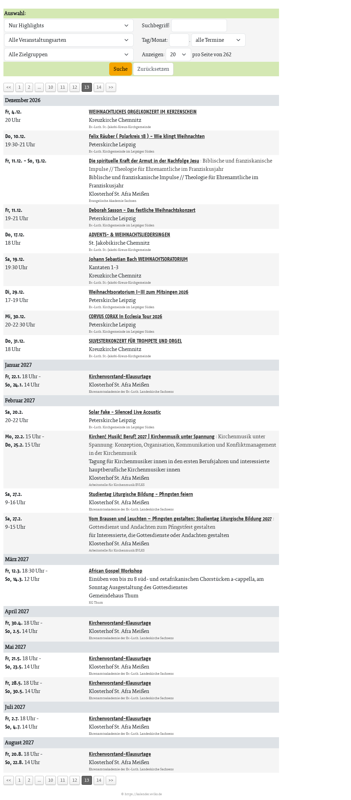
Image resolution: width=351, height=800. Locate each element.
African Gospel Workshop (115, 570)
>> (111, 87)
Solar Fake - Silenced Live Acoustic (125, 412)
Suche (120, 68)
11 (62, 87)
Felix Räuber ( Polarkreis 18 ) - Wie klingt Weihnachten (147, 136)
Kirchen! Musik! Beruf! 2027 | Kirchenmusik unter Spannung (152, 436)
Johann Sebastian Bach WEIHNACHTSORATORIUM (138, 259)
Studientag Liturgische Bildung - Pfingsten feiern (141, 494)
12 (74, 87)
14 (98, 87)
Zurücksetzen (153, 68)
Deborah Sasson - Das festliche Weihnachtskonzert (142, 210)
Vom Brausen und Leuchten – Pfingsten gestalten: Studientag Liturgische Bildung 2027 (180, 518)
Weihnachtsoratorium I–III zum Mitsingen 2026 (138, 291)
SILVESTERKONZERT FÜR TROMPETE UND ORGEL (135, 340)
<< (8, 87)
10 (50, 87)
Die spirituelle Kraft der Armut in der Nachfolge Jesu (144, 160)
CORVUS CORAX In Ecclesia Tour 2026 (125, 316)
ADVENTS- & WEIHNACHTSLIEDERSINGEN (129, 234)
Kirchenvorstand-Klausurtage (120, 376)
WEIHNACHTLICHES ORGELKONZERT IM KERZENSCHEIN (143, 111)
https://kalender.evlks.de (143, 794)
